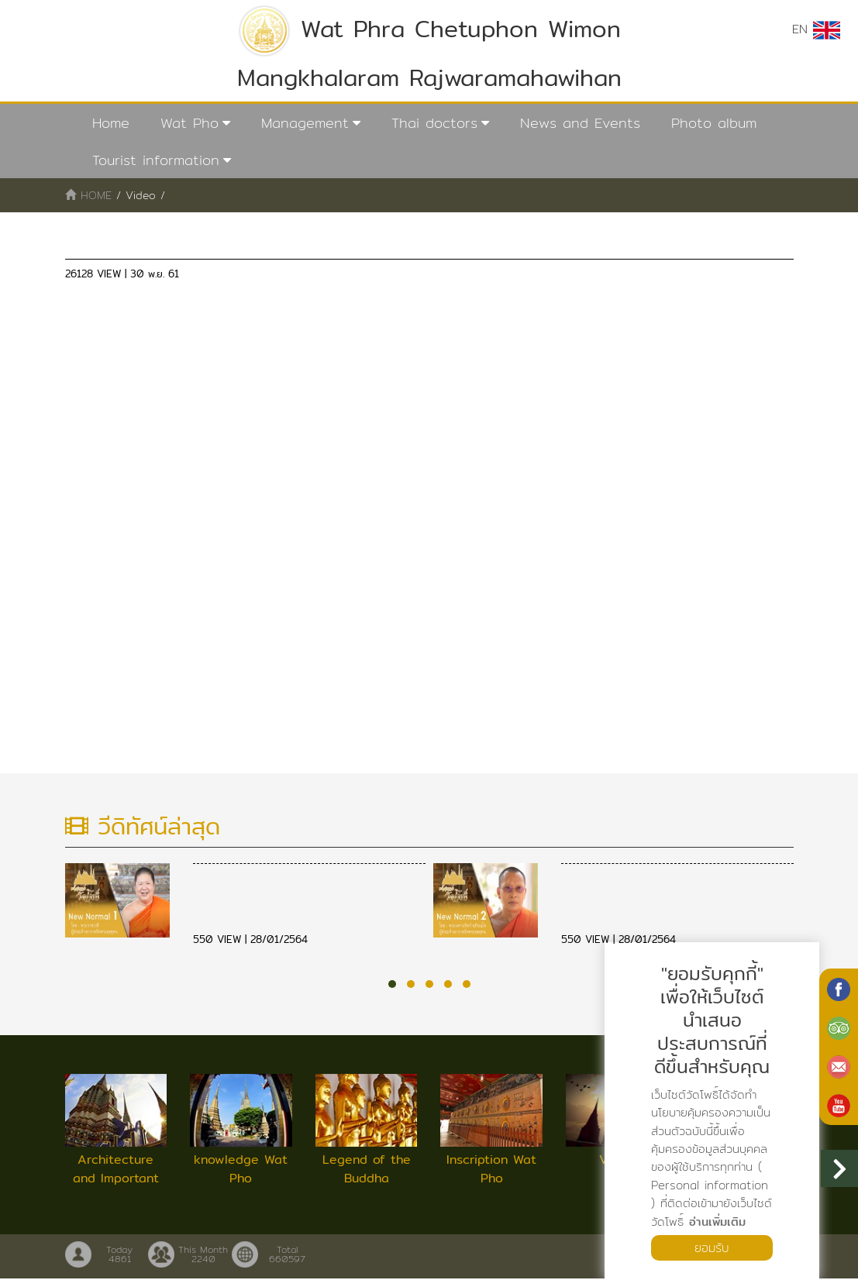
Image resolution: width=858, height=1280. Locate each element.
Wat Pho (189, 123)
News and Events (580, 123)
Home (110, 123)
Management (305, 123)
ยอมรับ (712, 1247)
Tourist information (155, 160)
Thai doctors (434, 123)
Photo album (713, 123)
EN (816, 29)
